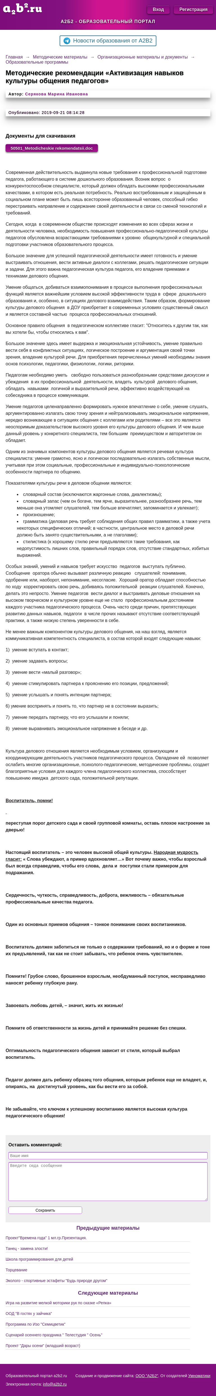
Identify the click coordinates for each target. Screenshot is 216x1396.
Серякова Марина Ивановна (56, 94)
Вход (158, 9)
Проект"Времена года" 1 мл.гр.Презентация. (46, 1245)
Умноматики (199, 1375)
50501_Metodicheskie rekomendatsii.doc (54, 148)
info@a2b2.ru (55, 1384)
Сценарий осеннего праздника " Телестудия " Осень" (54, 1342)
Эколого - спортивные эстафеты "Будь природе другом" (56, 1288)
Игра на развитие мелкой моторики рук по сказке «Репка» (58, 1310)
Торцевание (16, 1277)
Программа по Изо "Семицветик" (36, 1331)
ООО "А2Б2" (147, 1375)
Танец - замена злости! (27, 1256)
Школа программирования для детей (39, 1266)
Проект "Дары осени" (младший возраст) (43, 1353)
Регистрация (193, 9)
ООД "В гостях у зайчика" (29, 1321)
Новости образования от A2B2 (108, 40)
